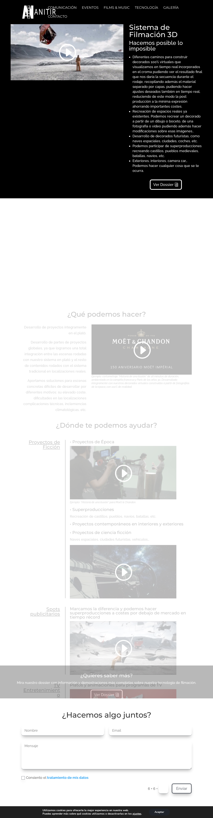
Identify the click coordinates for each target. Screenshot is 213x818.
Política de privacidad (62, 812)
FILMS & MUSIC (117, 8)
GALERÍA (171, 8)
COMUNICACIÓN (62, 8)
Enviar (181, 788)
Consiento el (54, 778)
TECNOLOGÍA (146, 8)
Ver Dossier (163, 182)
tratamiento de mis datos (67, 778)
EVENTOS (90, 8)
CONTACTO (57, 17)
